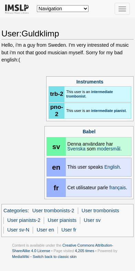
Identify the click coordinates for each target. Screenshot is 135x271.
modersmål (109, 148)
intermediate (102, 92)
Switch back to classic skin (55, 257)
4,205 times (84, 251)
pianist (120, 111)
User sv (92, 220)
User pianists (62, 220)
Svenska (77, 148)
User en (45, 230)
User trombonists (100, 210)
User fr (68, 230)
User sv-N (18, 230)
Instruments (89, 81)
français (117, 187)
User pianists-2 (23, 220)
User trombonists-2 (53, 210)
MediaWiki (20, 257)
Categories (15, 210)
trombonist (75, 96)
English (112, 167)
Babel (89, 131)
